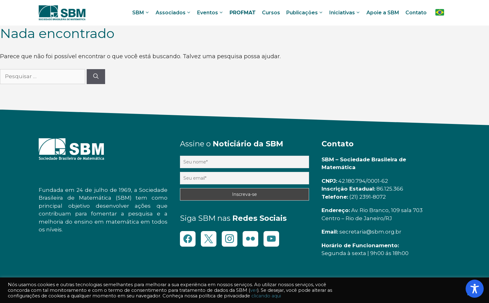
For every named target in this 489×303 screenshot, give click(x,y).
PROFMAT (243, 13)
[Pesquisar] (96, 76)
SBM (142, 12)
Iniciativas (345, 12)
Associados (174, 12)
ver (253, 290)
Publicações (305, 12)
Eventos (211, 12)
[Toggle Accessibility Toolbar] (474, 288)
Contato (416, 13)
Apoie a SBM (382, 13)
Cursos (271, 13)
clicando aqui (266, 296)
